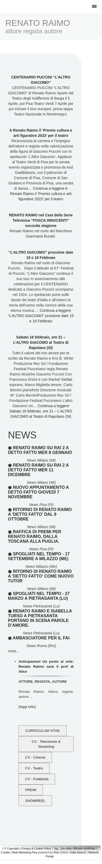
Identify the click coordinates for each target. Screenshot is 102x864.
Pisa (56, 852)
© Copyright (11, 848)
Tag (56, 848)
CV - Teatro (34, 768)
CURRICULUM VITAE (42, 731)
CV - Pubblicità (36, 779)
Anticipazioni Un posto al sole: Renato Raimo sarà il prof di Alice (46, 666)
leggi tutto (27, 707)
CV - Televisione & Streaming (46, 744)
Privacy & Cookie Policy (36, 848)
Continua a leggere (41, 193)
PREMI (30, 790)
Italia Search (78, 852)
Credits (5, 852)
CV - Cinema (35, 757)
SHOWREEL (35, 801)
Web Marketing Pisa (24, 852)
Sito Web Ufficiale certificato (77, 848)
